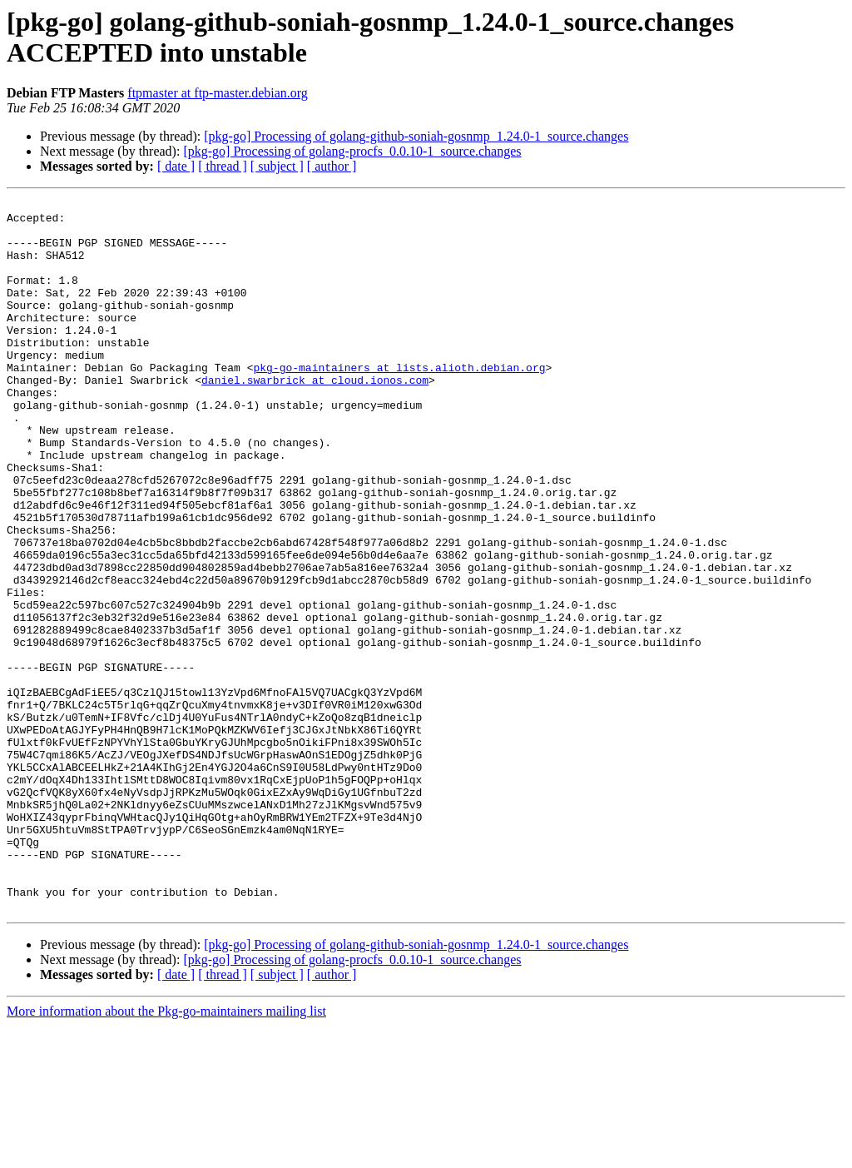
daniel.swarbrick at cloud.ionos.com (314, 417)
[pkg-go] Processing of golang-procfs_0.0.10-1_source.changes (352, 151)
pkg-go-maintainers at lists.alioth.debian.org (399, 402)
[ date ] (176, 166)
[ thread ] (222, 166)
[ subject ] (277, 166)
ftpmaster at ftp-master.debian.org (217, 93)
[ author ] (332, 166)
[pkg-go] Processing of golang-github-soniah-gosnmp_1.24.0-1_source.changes (416, 136)
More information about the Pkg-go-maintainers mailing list (166, 1153)
